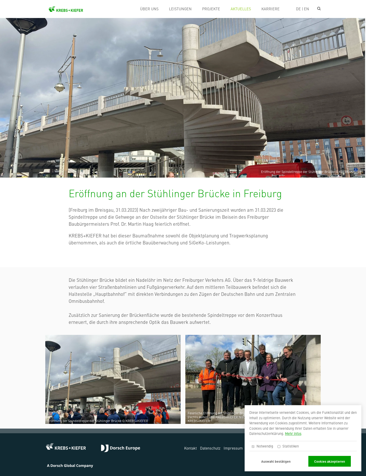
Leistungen (180, 8)
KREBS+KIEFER (65, 9)
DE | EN (302, 8)
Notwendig (262, 446)
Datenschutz (210, 448)
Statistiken (288, 446)
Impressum (233, 448)
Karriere (270, 8)
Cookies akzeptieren (329, 461)
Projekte (211, 8)
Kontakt (190, 448)
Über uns (149, 8)
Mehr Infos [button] (293, 433)
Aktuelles (241, 8)
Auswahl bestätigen (276, 461)
